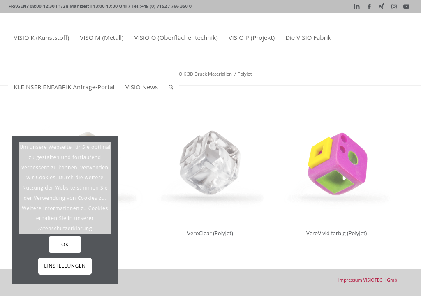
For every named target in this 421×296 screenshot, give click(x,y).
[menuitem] (41, 37)
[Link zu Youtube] (406, 6)
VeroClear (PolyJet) (210, 233)
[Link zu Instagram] (394, 6)
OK (65, 244)
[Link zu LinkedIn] (357, 6)
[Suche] (171, 86)
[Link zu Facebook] (369, 6)
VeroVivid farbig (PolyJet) (336, 233)
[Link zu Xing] (382, 6)
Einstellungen (65, 265)
